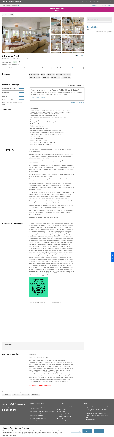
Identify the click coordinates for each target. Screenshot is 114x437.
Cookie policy (62, 411)
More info (61, 418)
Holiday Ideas (103, 5)
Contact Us (92, 1)
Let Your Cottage (84, 1)
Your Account (107, 1)
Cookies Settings (76, 431)
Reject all (87, 431)
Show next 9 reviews (76, 102)
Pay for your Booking (64, 421)
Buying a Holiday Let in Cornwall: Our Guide (97, 407)
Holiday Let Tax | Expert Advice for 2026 (96, 413)
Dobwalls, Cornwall (15, 58)
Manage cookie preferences (66, 414)
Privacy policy (62, 409)
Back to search (9, 14)
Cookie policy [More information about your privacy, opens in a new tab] (12, 435)
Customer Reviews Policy (65, 416)
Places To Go (94, 5)
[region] (57, 431)
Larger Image (8, 50)
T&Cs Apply (57, 10)
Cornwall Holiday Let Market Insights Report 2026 (97, 416)
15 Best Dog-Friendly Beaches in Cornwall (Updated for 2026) (96, 410)
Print (83, 55)
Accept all (98, 431)
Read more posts (90, 419)
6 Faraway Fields (11, 56)
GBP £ (99, 1)
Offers (109, 5)
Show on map (75, 67)
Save (78, 55)
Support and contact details (65, 407)
